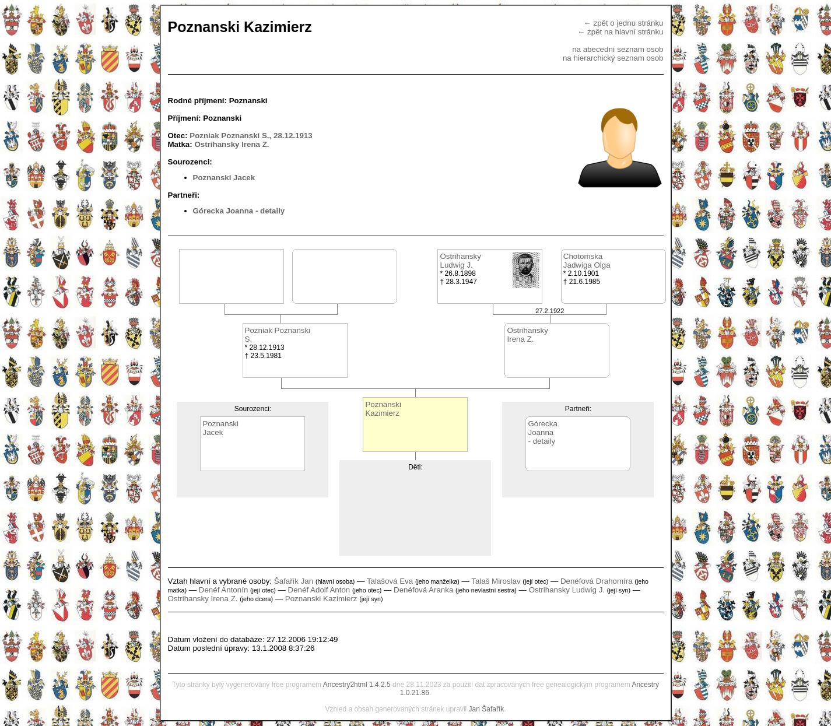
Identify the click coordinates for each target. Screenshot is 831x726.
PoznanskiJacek (220, 428)
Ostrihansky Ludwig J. (567, 589)
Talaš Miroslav (495, 581)
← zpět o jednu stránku (623, 23)
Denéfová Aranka (423, 589)
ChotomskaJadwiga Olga (587, 260)
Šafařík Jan (293, 581)
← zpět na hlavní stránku (620, 31)
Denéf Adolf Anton (319, 589)
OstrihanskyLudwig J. (460, 260)
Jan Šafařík (486, 709)
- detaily (270, 210)
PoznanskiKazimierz (383, 409)
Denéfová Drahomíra (596, 581)
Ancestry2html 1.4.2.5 (357, 685)
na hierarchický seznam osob (613, 58)
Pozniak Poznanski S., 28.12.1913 (251, 135)
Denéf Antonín (223, 589)
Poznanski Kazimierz (321, 598)
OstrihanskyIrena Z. (527, 334)
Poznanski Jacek (224, 177)
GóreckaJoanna (542, 428)
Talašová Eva (390, 581)
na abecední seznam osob (617, 49)
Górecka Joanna (223, 210)
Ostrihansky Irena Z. (231, 144)
